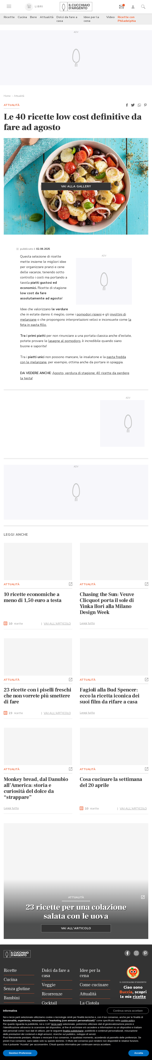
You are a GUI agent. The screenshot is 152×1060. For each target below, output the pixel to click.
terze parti (56, 1024)
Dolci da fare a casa (66, 19)
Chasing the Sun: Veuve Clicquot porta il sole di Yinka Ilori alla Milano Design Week (107, 603)
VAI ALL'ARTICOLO (57, 624)
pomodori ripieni (89, 314)
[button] (127, 105)
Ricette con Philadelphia (127, 19)
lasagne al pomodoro (64, 341)
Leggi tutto (87, 623)
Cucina (22, 17)
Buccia (126, 992)
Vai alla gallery (76, 186)
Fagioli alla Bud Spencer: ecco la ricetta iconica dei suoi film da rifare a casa (110, 695)
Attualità (46, 17)
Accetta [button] (138, 1053)
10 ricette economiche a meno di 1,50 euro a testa (32, 597)
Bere (33, 17)
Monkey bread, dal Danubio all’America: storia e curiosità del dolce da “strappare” (36, 788)
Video (110, 17)
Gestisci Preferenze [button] (20, 1053)
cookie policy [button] (127, 1020)
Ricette (9, 17)
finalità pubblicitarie (73, 1030)
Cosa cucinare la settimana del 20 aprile (111, 782)
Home (7, 96)
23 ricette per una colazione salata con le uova (76, 911)
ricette (16, 624)
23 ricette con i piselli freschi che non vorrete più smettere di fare (37, 695)
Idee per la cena (91, 19)
